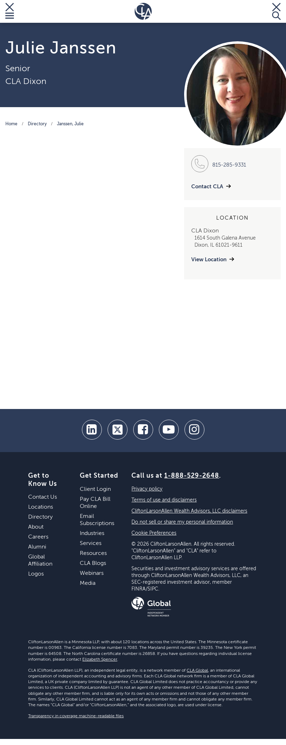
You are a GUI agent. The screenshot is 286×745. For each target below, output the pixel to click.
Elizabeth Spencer (99, 659)
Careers (38, 537)
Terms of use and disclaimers (164, 500)
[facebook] (143, 430)
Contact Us (42, 497)
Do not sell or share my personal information (182, 522)
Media (87, 583)
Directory (37, 124)
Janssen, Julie (70, 124)
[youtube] (169, 430)
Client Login (95, 489)
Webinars (92, 573)
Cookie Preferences (153, 533)
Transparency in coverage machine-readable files (76, 716)
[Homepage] (143, 11)
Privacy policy (146, 489)
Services (91, 543)
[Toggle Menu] (9, 11)
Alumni (37, 547)
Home (11, 124)
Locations (40, 507)
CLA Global (197, 670)
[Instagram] (194, 430)
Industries (92, 533)
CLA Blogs (93, 563)
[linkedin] (92, 430)
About (35, 527)
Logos (36, 574)
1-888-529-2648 (191, 476)
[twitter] (118, 430)
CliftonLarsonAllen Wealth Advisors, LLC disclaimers (189, 511)
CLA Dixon (25, 81)
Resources (93, 553)
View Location (209, 259)
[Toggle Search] (276, 11)
